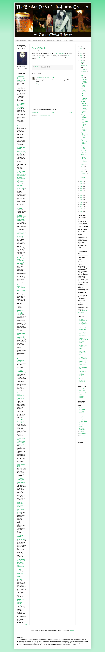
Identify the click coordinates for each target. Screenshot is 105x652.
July (82, 77)
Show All (25, 624)
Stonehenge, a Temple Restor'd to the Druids (83, 421)
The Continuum (20, 359)
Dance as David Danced (83, 147)
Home (52, 112)
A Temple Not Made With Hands (84, 129)
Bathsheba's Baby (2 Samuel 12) (84, 91)
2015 (81, 193)
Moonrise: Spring (51, 40)
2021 (81, 60)
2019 (81, 183)
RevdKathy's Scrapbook (20, 207)
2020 (81, 181)
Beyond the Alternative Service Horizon (84, 135)
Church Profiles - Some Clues (83, 328)
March (83, 171)
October (83, 69)
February (83, 173)
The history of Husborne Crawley (83, 413)
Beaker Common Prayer (39, 40)
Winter (71, 40)
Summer (59, 40)
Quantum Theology (20, 311)
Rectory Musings (19, 285)
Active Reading (21, 188)
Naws (19, 125)
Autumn (65, 40)
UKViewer (39, 77)
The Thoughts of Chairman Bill (21, 105)
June (82, 164)
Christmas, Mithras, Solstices (82, 396)
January (83, 177)
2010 (81, 204)
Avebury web (82, 418)
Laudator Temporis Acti (21, 186)
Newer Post (35, 112)
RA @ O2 (19, 127)
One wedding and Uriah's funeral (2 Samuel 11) (84, 109)
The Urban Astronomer (20, 479)
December (84, 62)
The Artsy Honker (20, 536)
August (83, 75)
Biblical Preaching (20, 503)
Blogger (72, 630)
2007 (81, 211)
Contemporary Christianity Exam (83, 347)
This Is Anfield (21, 171)
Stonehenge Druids (82, 425)
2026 (81, 48)
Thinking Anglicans (20, 370)
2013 (81, 197)
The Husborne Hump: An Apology (84, 97)
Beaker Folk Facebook (21, 40)
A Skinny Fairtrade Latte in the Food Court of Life (21, 217)
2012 (81, 200)
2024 (81, 53)
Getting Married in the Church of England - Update (83, 340)
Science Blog (21, 559)
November (84, 65)
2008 (81, 209)
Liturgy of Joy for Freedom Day (84, 123)
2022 (81, 57)
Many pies (20, 573)
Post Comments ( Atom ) (45, 115)
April (82, 169)
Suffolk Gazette (21, 232)
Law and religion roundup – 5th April (21, 337)
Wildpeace (20, 466)
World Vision (82, 391)
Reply (37, 84)
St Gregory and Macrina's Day (84, 117)
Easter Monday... (21, 220)
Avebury (81, 431)
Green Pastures (83, 389)
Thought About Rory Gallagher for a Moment (21, 443)
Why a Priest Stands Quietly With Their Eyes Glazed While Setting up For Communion (83, 361)
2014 (81, 195)
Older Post (70, 112)
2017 (81, 188)
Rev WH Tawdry (60, 53)
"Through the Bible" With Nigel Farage (82, 334)
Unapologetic (82, 393)
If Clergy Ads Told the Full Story (82, 353)
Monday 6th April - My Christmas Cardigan (21, 151)
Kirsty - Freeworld (82, 408)
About (29, 40)
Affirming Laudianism (82, 428)
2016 (81, 190)
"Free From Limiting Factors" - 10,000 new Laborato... (84, 158)
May (82, 166)
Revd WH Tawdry (39, 48)
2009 (81, 206)
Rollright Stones (83, 416)
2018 (81, 186)
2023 (81, 55)
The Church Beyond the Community (82, 380)
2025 (81, 51)
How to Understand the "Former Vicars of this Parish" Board (83, 322)
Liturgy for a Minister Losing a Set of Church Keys (84, 83)
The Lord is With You (84, 151)
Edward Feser (21, 420)
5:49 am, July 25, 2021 (48, 77)
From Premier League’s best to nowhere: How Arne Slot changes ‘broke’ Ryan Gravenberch (21, 177)
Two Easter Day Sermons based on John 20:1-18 (21, 289)
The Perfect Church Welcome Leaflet (82, 374)
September (84, 71)
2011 (81, 202)
